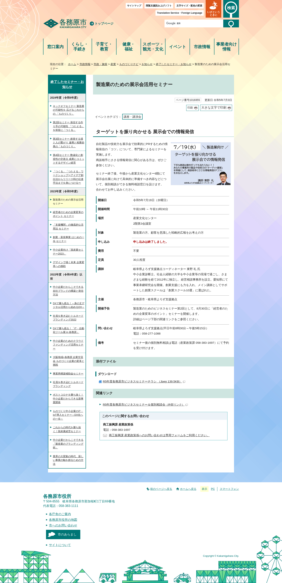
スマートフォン (229, 488)
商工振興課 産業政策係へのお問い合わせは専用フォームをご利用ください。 (159, 435)
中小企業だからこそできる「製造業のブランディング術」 (68, 443)
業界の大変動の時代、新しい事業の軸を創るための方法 (68, 460)
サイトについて (60, 545)
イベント (177, 46)
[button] (213, 9)
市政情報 (202, 46)
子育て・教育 (104, 46)
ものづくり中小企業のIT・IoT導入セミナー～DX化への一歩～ (68, 415)
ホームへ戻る (188, 488)
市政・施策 (100, 64)
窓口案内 (55, 46)
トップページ (104, 23)
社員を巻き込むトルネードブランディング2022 (68, 317)
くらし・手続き (79, 46)
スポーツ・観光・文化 (153, 46)
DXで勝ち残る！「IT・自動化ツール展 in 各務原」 (68, 330)
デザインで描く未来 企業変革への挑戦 (68, 264)
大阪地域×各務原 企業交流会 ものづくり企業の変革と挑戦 (68, 361)
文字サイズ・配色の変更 (189, 5)
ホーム (72, 64)
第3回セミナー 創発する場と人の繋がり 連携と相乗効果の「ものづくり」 (68, 142)
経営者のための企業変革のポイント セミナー (68, 214)
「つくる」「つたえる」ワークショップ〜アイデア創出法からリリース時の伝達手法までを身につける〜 (68, 177)
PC (213, 488)
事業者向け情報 (226, 46)
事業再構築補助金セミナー (68, 373)
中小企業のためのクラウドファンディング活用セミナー (68, 344)
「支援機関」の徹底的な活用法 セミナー (68, 226)
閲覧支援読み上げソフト (159, 5)
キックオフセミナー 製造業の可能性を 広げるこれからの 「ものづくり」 (68, 110)
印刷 (190, 107)
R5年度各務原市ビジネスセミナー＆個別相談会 (145, 404)
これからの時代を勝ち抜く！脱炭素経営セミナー (67, 429)
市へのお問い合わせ (63, 525)
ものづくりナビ (128, 64)
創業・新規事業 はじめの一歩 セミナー (68, 239)
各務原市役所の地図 (63, 519)
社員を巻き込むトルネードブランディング (68, 384)
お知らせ (147, 64)
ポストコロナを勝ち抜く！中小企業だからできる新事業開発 (68, 398)
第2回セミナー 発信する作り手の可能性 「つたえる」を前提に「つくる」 (68, 126)
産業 (113, 64)
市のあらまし (67, 534)
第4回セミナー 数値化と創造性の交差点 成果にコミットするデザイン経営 (68, 159)
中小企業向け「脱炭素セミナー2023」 (68, 251)
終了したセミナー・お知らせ (174, 64)
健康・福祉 (128, 46)
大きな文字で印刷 (213, 107)
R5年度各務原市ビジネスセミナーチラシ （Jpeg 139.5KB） (144, 381)
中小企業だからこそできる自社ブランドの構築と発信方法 (68, 290)
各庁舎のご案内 (60, 514)
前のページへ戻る (161, 488)
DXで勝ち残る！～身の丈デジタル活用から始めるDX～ (68, 305)
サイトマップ (134, 5)
